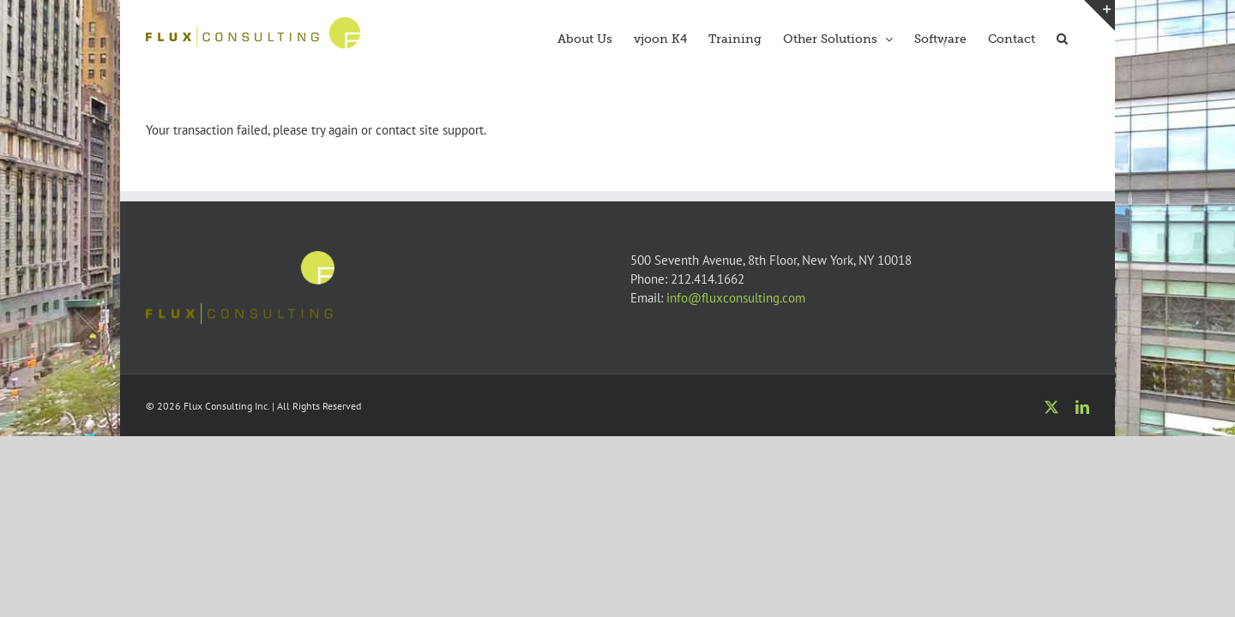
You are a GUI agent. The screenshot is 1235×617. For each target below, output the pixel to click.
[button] (1083, 37)
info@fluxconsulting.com (735, 298)
